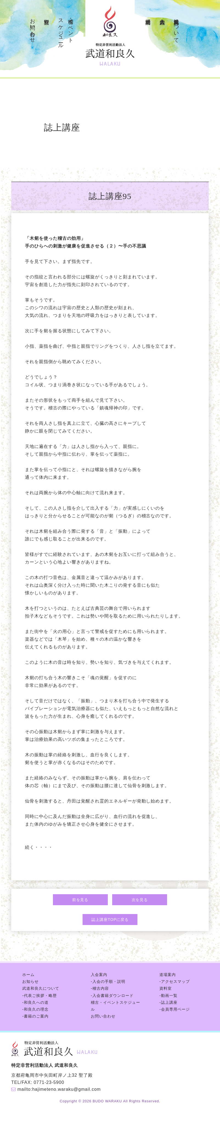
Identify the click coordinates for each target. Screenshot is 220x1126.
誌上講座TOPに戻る (110, 919)
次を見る (140, 899)
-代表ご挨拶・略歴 (39, 995)
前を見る (80, 899)
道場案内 (148, 15)
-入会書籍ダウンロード (112, 995)
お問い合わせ (33, 27)
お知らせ (30, 981)
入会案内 (162, 15)
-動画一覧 (168, 995)
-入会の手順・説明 (108, 981)
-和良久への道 (35, 1002)
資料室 (165, 988)
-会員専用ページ (174, 1009)
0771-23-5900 (49, 1082)
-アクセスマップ (174, 981)
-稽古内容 (100, 988)
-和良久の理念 (35, 1009)
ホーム (28, 974)
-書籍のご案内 (35, 1016)
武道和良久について (176, 27)
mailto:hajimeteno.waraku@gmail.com (59, 1089)
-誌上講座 (168, 1002)
